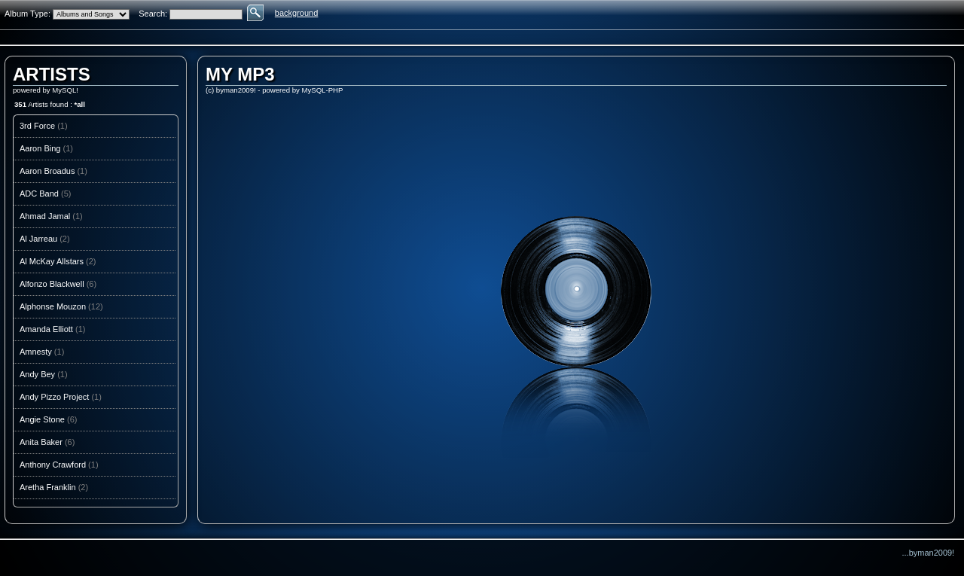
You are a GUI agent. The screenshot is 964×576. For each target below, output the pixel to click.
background (297, 12)
